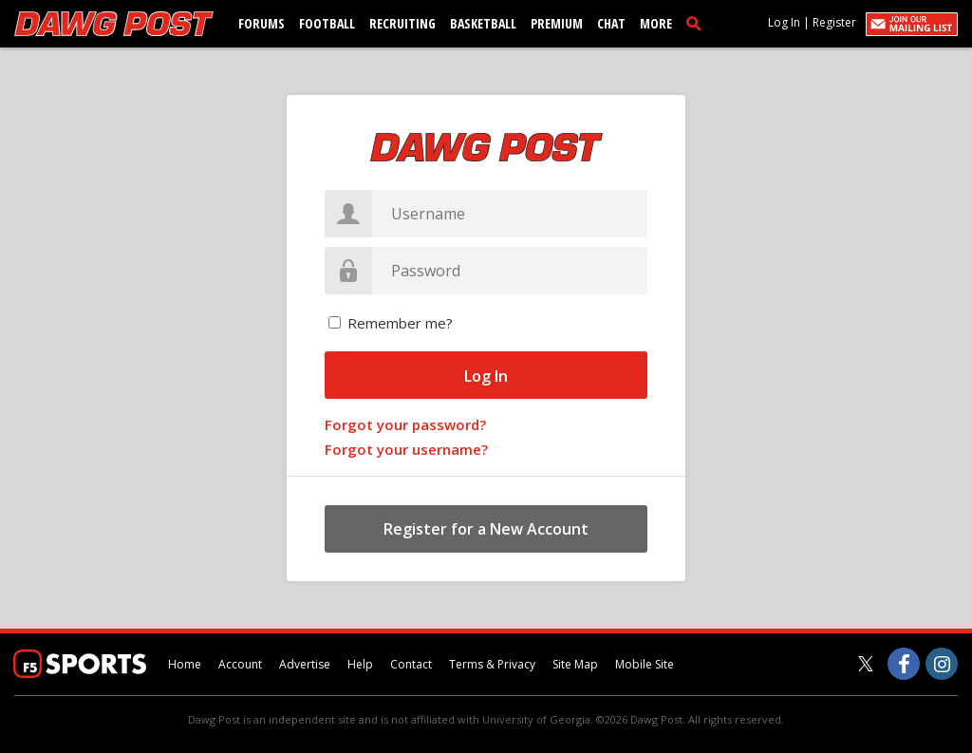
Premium (557, 23)
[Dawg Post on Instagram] (941, 664)
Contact (411, 664)
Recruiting (402, 23)
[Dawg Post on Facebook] (904, 664)
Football (327, 23)
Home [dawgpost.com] (184, 664)
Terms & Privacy (492, 664)
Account (240, 664)
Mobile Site (644, 664)
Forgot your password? (405, 424)
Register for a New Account (486, 528)
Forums (261, 23)
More (656, 23)
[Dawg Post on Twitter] (866, 664)
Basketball (483, 23)
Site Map (575, 664)
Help (360, 664)
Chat (611, 23)
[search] (697, 22)
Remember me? (400, 322)
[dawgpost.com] (114, 23)
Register (834, 22)
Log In (784, 22)
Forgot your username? (406, 449)
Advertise (304, 664)
